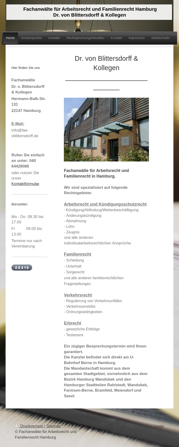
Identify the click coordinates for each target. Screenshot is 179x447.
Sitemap (53, 426)
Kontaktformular (25, 184)
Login (159, 426)
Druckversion (29, 426)
